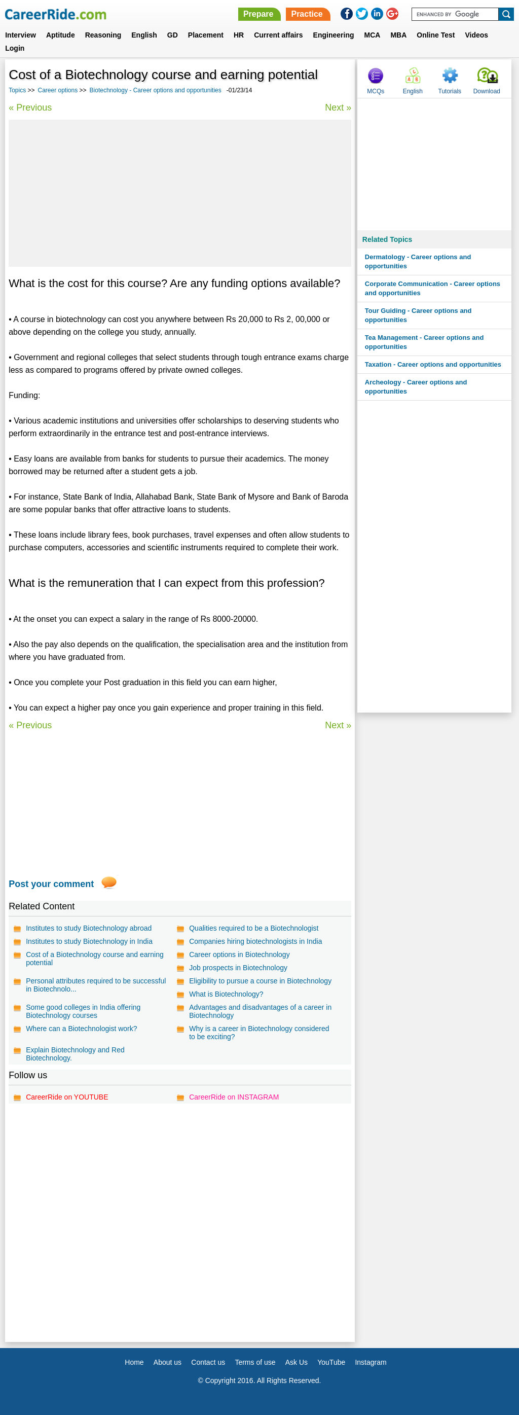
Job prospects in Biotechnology (238, 968)
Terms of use (255, 1362)
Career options (58, 90)
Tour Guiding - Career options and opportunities (418, 315)
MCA (372, 35)
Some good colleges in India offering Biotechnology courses (83, 1011)
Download (486, 91)
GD (172, 35)
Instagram (370, 1362)
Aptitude (60, 35)
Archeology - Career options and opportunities (416, 386)
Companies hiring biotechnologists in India (255, 941)
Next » (338, 107)
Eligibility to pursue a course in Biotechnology (260, 981)
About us (167, 1362)
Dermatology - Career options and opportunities (418, 261)
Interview (20, 35)
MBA (398, 35)
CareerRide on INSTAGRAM (234, 1097)
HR (239, 35)
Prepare (258, 14)
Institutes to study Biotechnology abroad (89, 928)
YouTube (331, 1362)
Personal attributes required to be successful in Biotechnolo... (96, 985)
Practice (306, 14)
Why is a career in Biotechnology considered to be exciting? (259, 1032)
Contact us (208, 1362)
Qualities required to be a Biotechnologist (253, 928)
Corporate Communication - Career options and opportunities (432, 288)
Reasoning (103, 35)
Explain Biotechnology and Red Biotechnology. (75, 1054)
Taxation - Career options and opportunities (433, 364)
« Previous (30, 107)
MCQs (375, 91)
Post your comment (51, 884)
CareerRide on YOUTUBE (67, 1097)
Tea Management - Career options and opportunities (424, 342)
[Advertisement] (180, 193)
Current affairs (278, 35)
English (144, 35)
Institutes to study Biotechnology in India (89, 941)
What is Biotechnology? (226, 994)
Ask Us (296, 1362)
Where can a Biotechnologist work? (81, 1028)
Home (134, 1362)
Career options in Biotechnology (239, 954)
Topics (17, 90)
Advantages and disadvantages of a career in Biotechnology (260, 1011)
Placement (206, 35)
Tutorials (450, 91)
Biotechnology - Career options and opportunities (155, 90)
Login (14, 48)
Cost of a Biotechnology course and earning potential (95, 958)
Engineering (333, 35)
